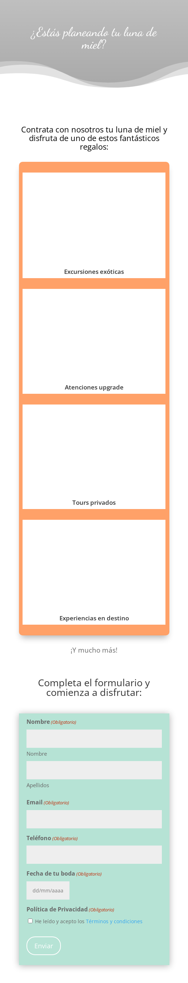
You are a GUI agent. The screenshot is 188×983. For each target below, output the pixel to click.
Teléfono (52, 838)
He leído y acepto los (89, 921)
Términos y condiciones (114, 921)
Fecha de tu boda (64, 874)
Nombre (36, 753)
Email (47, 802)
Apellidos (37, 785)
